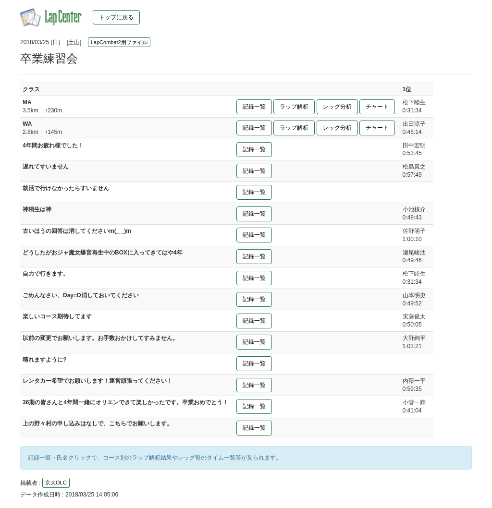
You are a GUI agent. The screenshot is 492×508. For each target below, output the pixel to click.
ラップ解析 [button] (294, 106)
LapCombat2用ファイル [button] (119, 42)
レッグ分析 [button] (337, 106)
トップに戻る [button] (116, 17)
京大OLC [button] (56, 482)
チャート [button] (377, 106)
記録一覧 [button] (254, 106)
